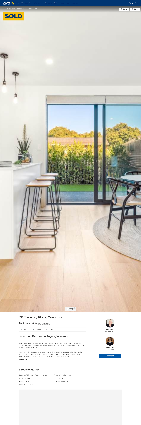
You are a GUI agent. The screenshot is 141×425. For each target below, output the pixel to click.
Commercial (48, 3)
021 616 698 (109, 350)
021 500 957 (109, 332)
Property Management (36, 3)
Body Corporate (59, 3)
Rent (26, 3)
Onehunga (20, 8)
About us (75, 3)
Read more (23, 360)
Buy (18, 3)
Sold (2, 8)
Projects (68, 3)
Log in (137, 3)
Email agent (110, 356)
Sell (22, 3)
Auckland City (10, 8)
